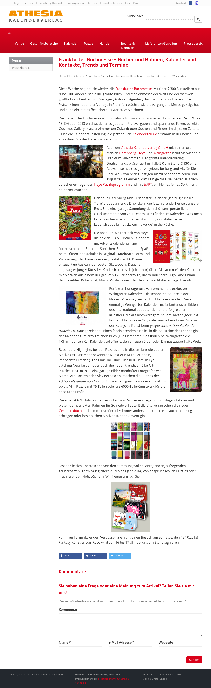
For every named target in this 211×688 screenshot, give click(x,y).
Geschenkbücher (72, 410)
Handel (105, 43)
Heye (147, 76)
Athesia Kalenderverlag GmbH (144, 147)
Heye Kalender (23, 3)
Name (63, 642)
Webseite (166, 642)
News (89, 76)
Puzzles (167, 76)
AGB (178, 674)
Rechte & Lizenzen (128, 45)
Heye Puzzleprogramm (112, 184)
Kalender (71, 43)
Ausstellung (107, 76)
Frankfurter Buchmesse (133, 88)
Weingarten (179, 76)
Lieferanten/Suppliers (161, 43)
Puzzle (88, 43)
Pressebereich (194, 43)
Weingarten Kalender (82, 3)
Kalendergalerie (144, 134)
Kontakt (180, 3)
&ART (148, 184)
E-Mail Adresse (120, 642)
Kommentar (68, 609)
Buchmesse (122, 76)
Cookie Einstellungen (155, 678)
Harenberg (136, 76)
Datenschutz (150, 674)
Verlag (19, 43)
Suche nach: (135, 16)
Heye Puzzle (133, 3)
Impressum (166, 674)
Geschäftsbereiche (44, 43)
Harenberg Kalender (50, 3)
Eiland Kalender (111, 3)
